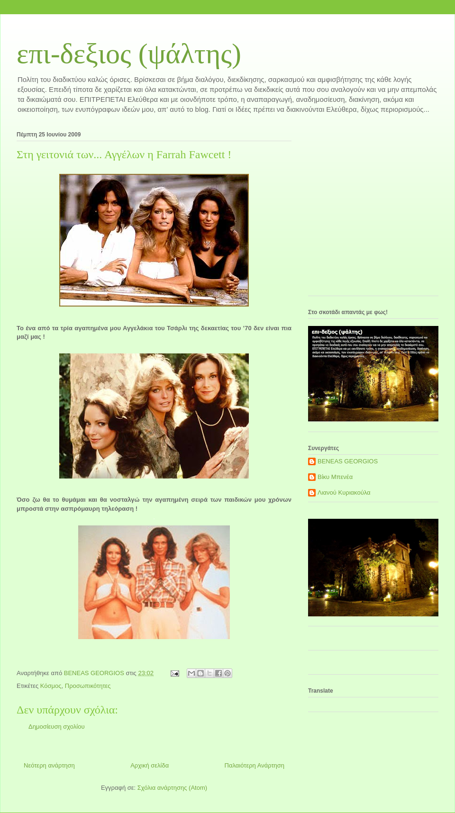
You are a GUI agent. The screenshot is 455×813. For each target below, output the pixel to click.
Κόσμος (51, 685)
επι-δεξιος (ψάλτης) (129, 53)
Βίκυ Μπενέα (335, 476)
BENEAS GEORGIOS (348, 461)
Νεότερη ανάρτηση (49, 765)
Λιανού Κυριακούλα (344, 492)
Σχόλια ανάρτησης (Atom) (172, 787)
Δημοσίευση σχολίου (56, 726)
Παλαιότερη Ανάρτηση (254, 765)
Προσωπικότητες (88, 685)
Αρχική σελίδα (149, 765)
